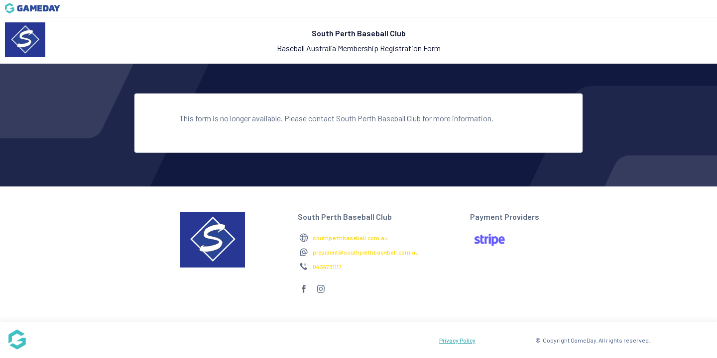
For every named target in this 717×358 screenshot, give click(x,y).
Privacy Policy (457, 340)
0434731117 (327, 266)
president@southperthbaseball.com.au (366, 252)
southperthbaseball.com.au (350, 237)
